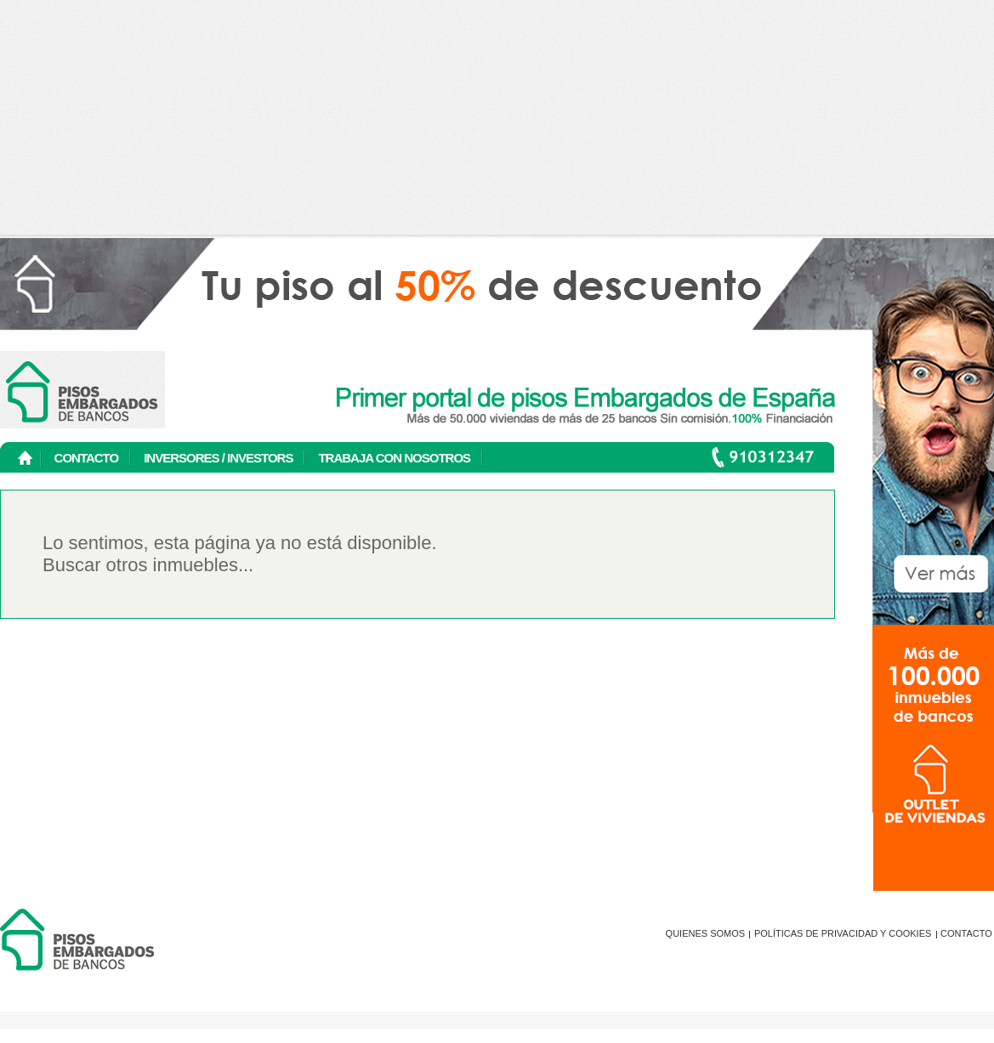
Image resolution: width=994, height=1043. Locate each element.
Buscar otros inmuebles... (148, 564)
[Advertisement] (497, 119)
